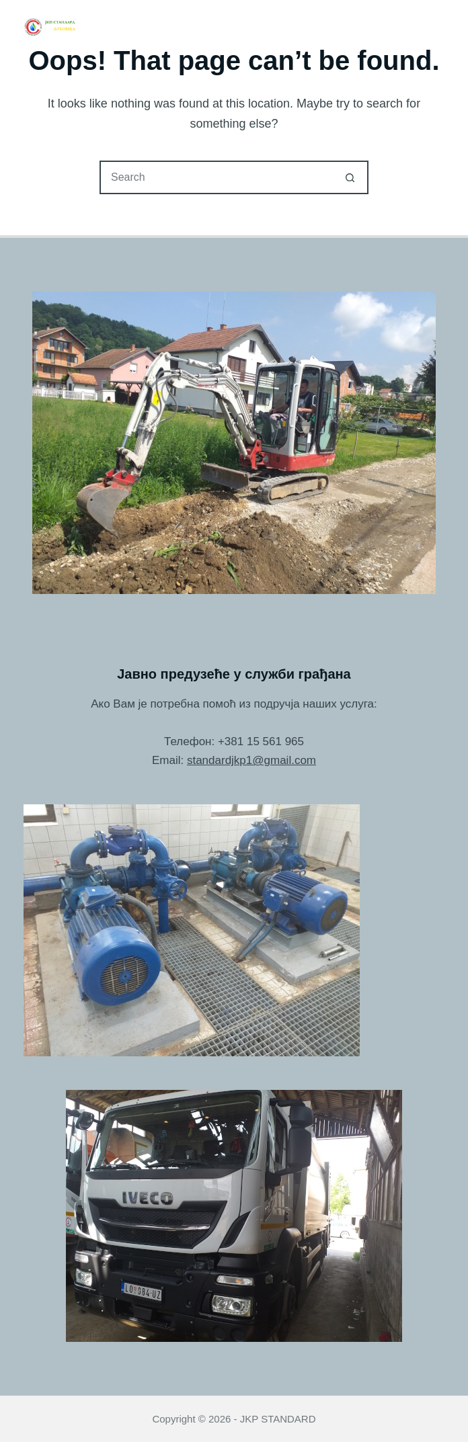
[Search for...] (217, 177)
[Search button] (350, 177)
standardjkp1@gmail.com (251, 760)
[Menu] (438, 27)
